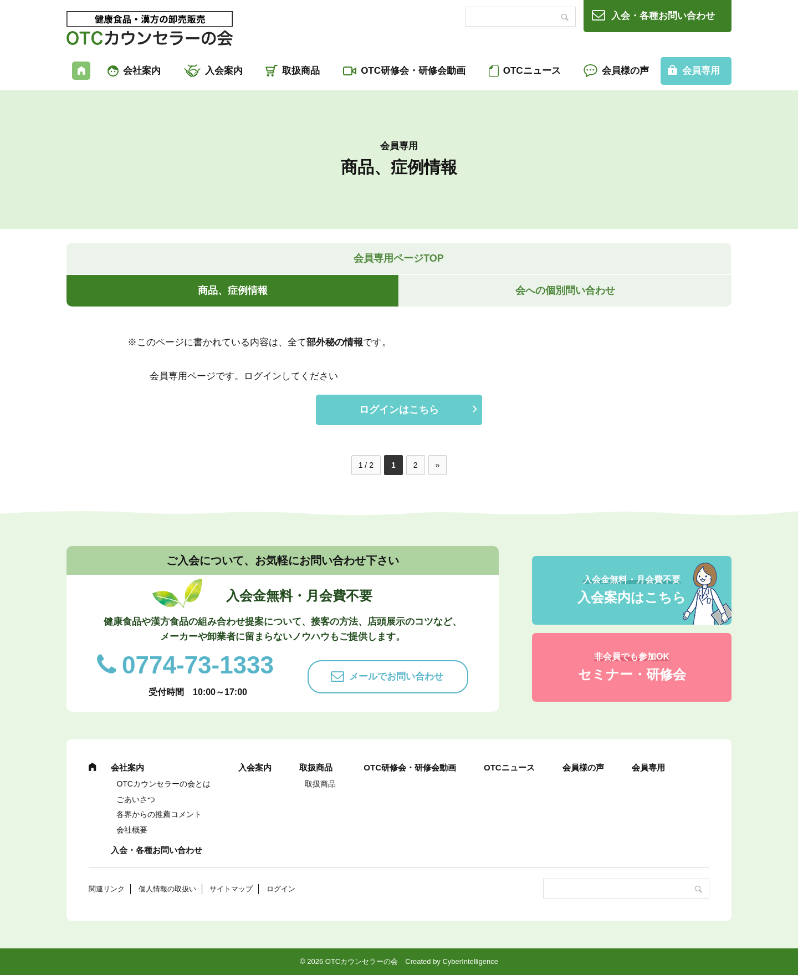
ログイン (281, 889)
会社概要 (131, 829)
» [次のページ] (438, 465)
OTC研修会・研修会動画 (413, 70)
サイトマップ (231, 889)
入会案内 (224, 70)
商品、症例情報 (233, 290)
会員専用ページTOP (399, 258)
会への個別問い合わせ (565, 290)
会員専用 (701, 70)
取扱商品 (301, 70)
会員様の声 (625, 70)
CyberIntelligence (470, 961)
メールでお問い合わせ (396, 676)
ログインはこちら (399, 409)
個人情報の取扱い (167, 889)
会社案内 (142, 70)
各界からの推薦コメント (159, 814)
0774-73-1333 (198, 664)
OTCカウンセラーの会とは (163, 783)
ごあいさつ (135, 799)
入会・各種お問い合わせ (663, 16)
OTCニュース (532, 70)
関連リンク (107, 889)
